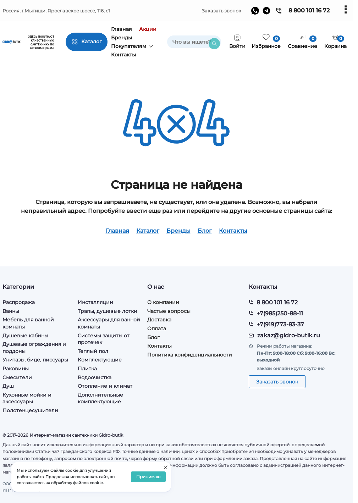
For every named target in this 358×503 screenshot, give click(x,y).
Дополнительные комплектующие (100, 398)
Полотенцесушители (30, 410)
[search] (194, 41)
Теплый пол (93, 351)
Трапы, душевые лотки (107, 311)
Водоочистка (94, 377)
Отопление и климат (105, 386)
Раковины (15, 368)
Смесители (17, 377)
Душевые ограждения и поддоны (34, 347)
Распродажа (18, 302)
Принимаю (148, 477)
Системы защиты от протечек (104, 339)
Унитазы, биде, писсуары (35, 359)
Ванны (10, 311)
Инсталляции (95, 302)
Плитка (87, 368)
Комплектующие (100, 359)
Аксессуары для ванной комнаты (109, 323)
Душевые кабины (25, 335)
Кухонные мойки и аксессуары (26, 398)
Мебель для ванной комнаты (28, 323)
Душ (8, 386)
